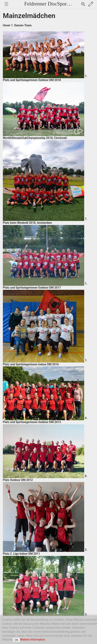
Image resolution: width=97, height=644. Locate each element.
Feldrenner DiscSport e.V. (50, 3)
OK (16, 640)
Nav (6, 4)
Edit (91, 4)
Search (83, 4)
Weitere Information (32, 639)
